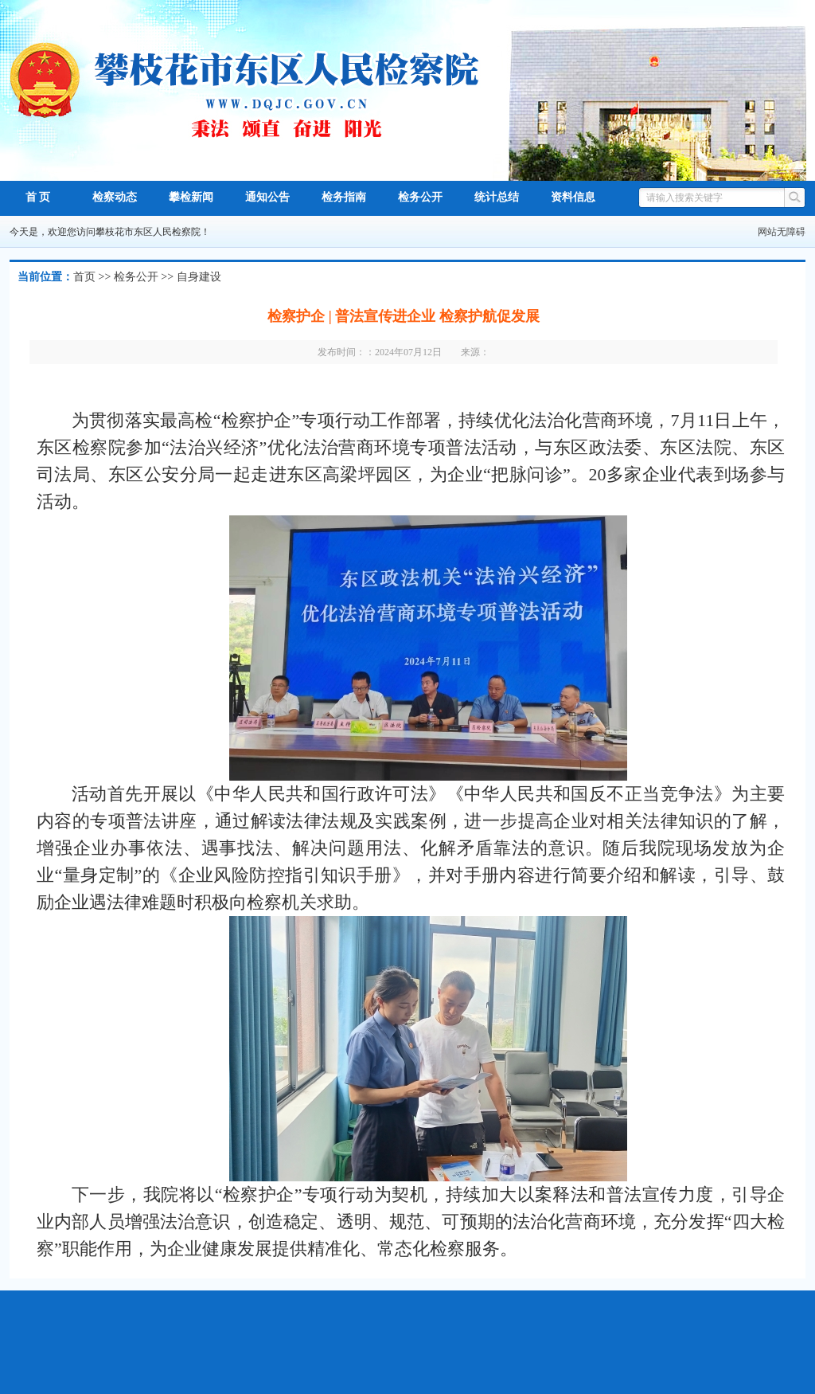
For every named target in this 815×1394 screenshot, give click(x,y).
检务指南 (344, 197)
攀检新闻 (191, 197)
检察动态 (114, 197)
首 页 (38, 197)
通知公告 (267, 197)
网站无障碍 (781, 231)
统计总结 (496, 197)
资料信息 (573, 197)
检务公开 (420, 197)
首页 (84, 277)
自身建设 (199, 277)
